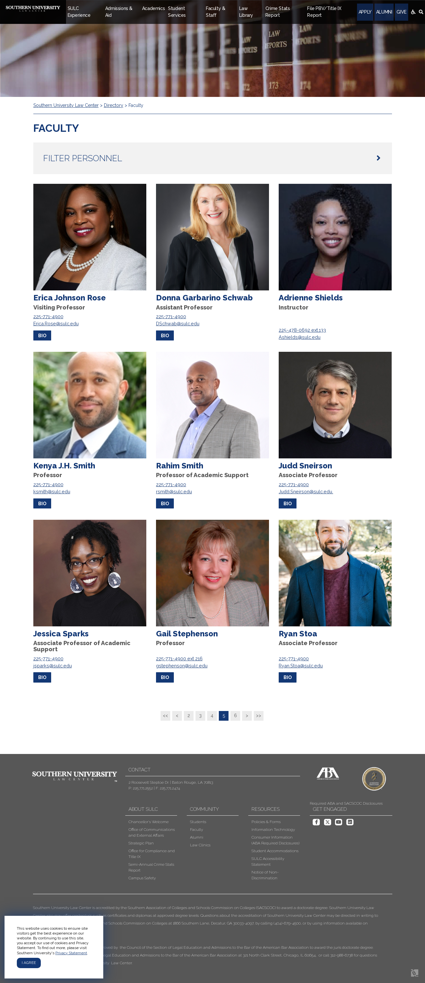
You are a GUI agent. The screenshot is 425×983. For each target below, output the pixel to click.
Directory (113, 105)
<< (165, 715)
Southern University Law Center (66, 105)
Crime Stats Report (277, 12)
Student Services (177, 12)
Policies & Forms (266, 822)
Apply (365, 12)
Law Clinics (200, 845)
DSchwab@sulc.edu (177, 323)
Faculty (196, 829)
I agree (29, 962)
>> (258, 715)
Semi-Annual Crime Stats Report (151, 867)
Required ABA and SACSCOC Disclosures (346, 803)
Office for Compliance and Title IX (152, 854)
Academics (153, 8)
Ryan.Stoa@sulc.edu (301, 665)
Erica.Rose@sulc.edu (56, 323)
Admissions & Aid (118, 12)
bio (42, 335)
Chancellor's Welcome (149, 822)
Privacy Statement (71, 953)
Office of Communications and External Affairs (152, 832)
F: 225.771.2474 (168, 788)
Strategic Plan (141, 843)
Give (401, 12)
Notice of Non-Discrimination (265, 875)
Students (198, 822)
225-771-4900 (48, 316)
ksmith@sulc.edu (51, 491)
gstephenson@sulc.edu (181, 665)
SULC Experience (79, 12)
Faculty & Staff (215, 12)
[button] (208, 935)
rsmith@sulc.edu (174, 491)
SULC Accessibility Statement (268, 861)
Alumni (384, 12)
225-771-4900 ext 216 (179, 658)
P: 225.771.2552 (141, 788)
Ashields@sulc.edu (299, 337)
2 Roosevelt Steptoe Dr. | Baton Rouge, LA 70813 (171, 782)
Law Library (246, 12)
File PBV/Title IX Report (324, 12)
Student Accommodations (275, 851)
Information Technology (273, 829)
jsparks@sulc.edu (52, 665)
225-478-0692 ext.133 (302, 330)
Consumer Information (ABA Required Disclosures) (275, 840)
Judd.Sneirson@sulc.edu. (306, 491)
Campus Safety (142, 878)
